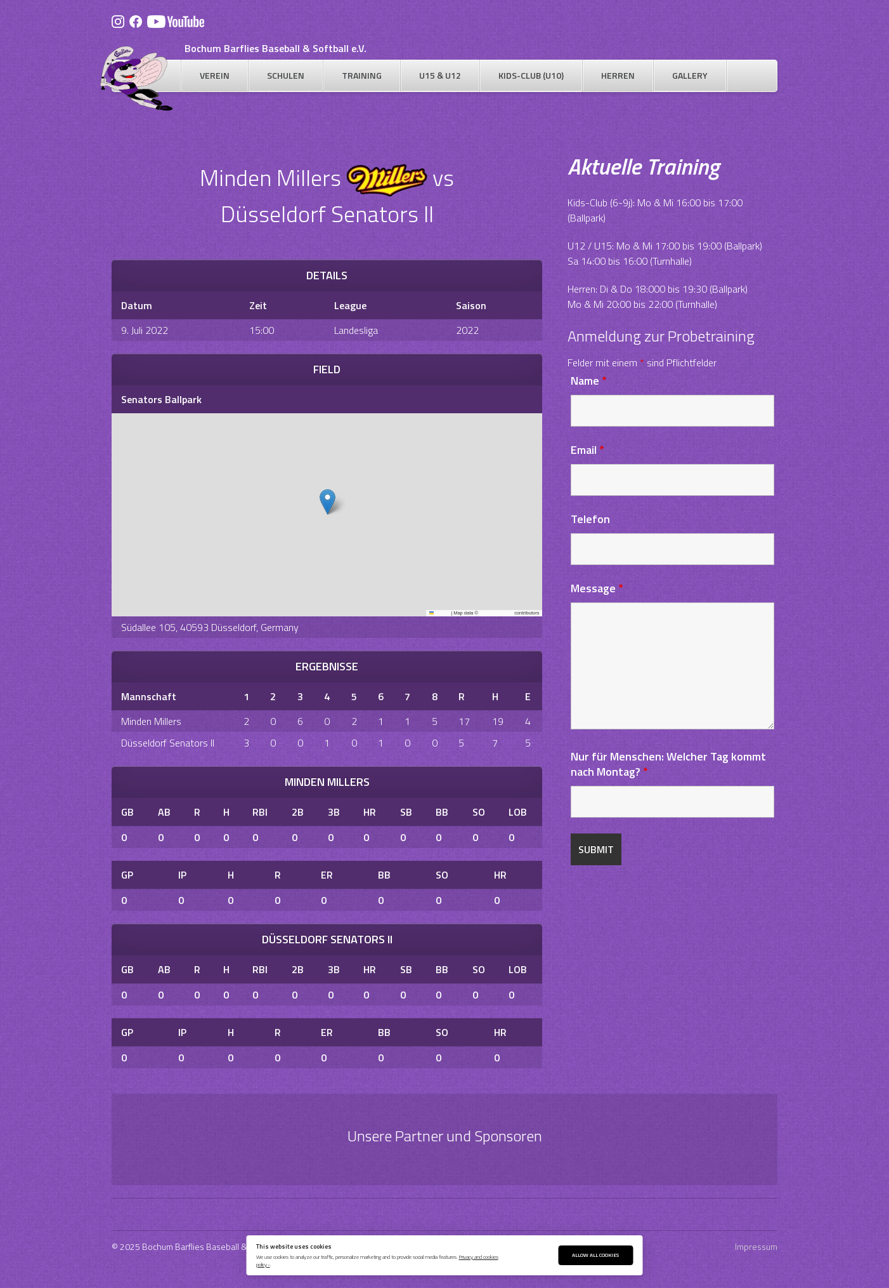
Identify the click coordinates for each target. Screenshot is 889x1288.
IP (182, 874)
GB (127, 812)
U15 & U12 (440, 75)
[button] (327, 502)
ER (327, 874)
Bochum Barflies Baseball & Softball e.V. (276, 48)
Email (587, 449)
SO (478, 812)
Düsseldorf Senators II (167, 742)
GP (127, 874)
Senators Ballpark (161, 399)
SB (406, 812)
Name (589, 380)
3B (334, 812)
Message (597, 588)
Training (362, 75)
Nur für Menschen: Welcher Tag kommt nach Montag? (668, 764)
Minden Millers (151, 721)
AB (164, 812)
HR (369, 812)
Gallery (690, 75)
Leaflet (439, 613)
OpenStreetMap (496, 613)
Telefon (590, 519)
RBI (260, 812)
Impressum (756, 1246)
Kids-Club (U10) (531, 75)
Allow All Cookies (595, 1255)
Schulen (285, 75)
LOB (518, 812)
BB (442, 812)
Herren (618, 75)
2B (298, 812)
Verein (215, 75)
